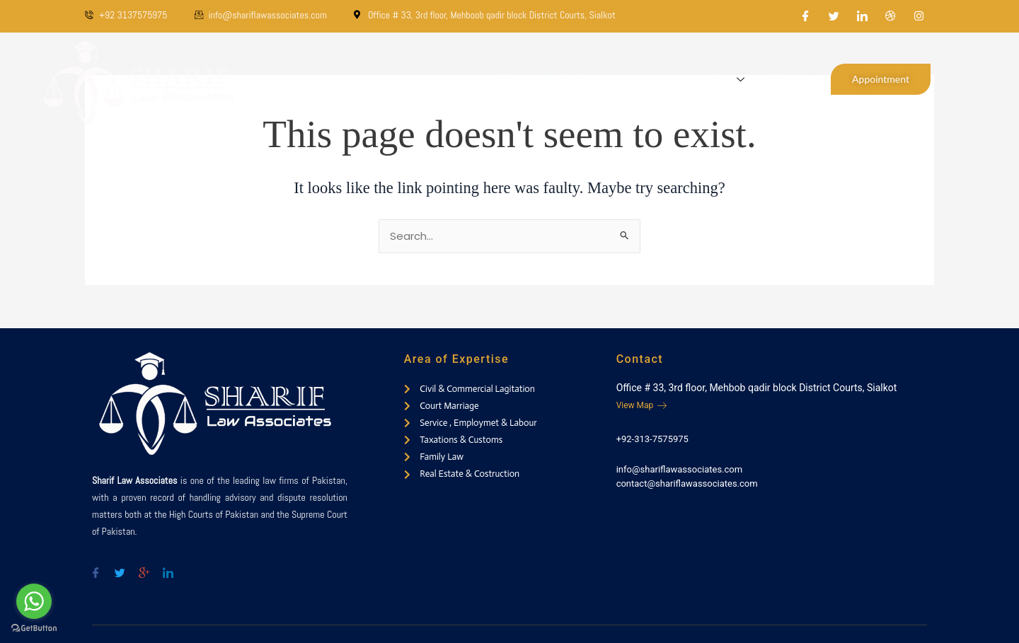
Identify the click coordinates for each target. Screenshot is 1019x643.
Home (509, 79)
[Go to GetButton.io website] (34, 628)
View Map (641, 405)
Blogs (724, 79)
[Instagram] (919, 16)
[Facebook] (806, 16)
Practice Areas (643, 79)
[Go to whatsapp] (34, 601)
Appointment (880, 79)
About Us (565, 79)
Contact (789, 79)
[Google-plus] (143, 567)
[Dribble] (891, 16)
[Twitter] (834, 16)
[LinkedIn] (862, 16)
